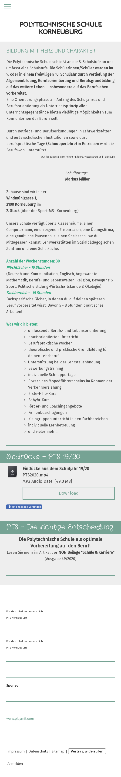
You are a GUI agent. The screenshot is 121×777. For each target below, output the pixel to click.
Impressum (16, 751)
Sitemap (58, 751)
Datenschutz (38, 751)
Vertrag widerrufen (87, 751)
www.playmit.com (20, 719)
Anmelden (15, 763)
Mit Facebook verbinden (24, 507)
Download (69, 493)
